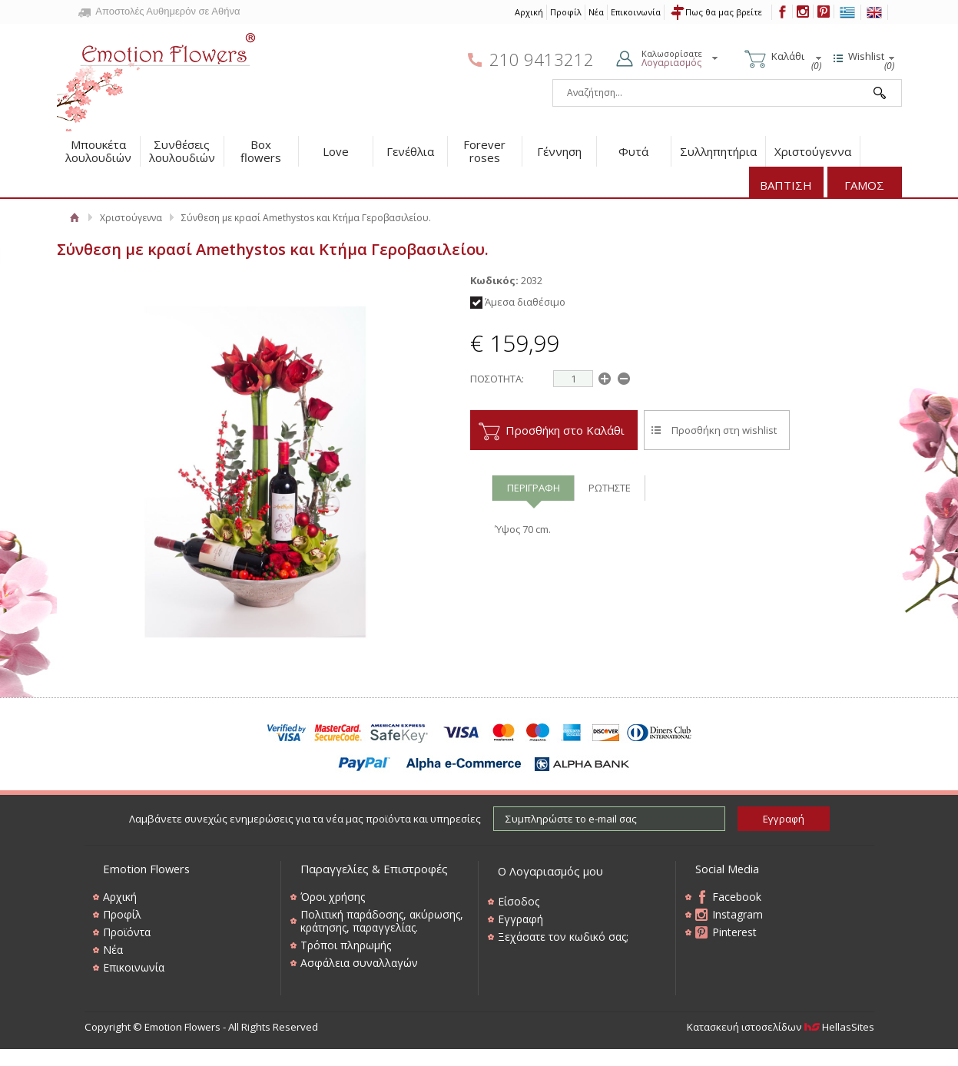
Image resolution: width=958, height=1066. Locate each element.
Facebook (736, 896)
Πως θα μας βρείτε (723, 12)
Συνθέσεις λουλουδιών (182, 151)
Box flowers (260, 151)
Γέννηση (559, 151)
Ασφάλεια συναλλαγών (359, 962)
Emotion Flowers (157, 77)
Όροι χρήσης (332, 896)
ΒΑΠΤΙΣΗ (786, 185)
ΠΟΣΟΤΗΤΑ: (497, 379)
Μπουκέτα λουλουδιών (98, 151)
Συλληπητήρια (718, 151)
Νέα (596, 12)
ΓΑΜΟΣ (864, 185)
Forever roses (484, 151)
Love (336, 151)
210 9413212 (541, 59)
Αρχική (529, 12)
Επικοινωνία (636, 12)
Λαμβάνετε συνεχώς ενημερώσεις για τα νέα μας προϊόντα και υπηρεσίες (305, 819)
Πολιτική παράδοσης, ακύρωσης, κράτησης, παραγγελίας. (381, 921)
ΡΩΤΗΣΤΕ (609, 488)
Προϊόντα (127, 932)
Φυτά (633, 151)
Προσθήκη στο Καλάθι (565, 430)
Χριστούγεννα (812, 151)
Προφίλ (566, 12)
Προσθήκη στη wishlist (724, 430)
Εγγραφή (520, 919)
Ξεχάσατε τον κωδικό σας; (563, 936)
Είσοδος (518, 901)
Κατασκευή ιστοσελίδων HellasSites (780, 1027)
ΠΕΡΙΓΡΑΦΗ (533, 488)
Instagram (737, 914)
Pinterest (734, 932)
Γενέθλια (410, 151)
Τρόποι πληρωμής (345, 945)
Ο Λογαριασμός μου (550, 871)
